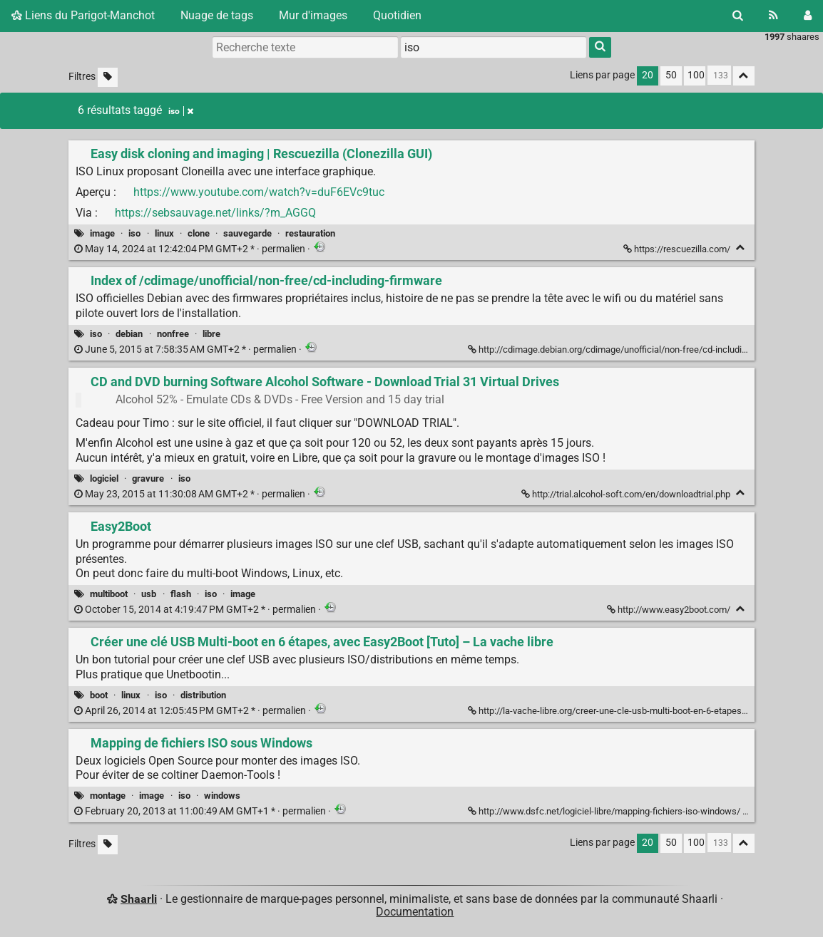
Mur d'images (313, 15)
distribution (203, 695)
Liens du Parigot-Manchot (83, 15)
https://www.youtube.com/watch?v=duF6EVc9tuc (258, 192)
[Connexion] (807, 15)
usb (148, 594)
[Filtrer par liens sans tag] (108, 77)
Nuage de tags (216, 15)
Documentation (415, 911)
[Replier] (740, 247)
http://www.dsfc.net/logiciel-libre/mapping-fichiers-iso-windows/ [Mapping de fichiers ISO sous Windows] (605, 811)
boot (99, 695)
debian (129, 333)
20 (647, 75)
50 (671, 75)
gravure (148, 478)
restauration (310, 233)
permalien (190, 249)
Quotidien (397, 15)
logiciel (104, 478)
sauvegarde (247, 233)
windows (222, 795)
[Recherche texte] (305, 47)
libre (211, 333)
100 (696, 75)
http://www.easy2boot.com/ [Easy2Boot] (669, 609)
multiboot (109, 594)
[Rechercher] (738, 15)
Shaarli (139, 899)
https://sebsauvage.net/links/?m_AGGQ (215, 212)
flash (180, 594)
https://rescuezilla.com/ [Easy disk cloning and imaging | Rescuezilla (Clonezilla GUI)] (677, 249)
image (102, 233)
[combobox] (493, 47)
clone (199, 233)
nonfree (173, 333)
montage (108, 795)
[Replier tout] (744, 76)
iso (134, 233)
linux (164, 233)
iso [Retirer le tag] (180, 111)
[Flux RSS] (773, 15)
